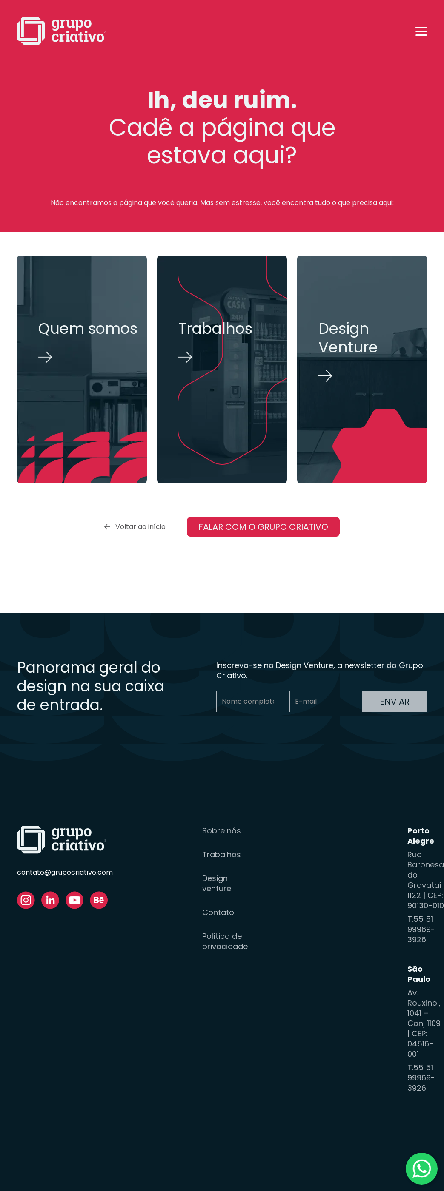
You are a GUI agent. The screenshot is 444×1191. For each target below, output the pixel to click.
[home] (61, 31)
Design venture (216, 883)
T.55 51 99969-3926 (421, 929)
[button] (421, 31)
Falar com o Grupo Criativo (263, 527)
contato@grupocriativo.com (65, 872)
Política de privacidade (225, 941)
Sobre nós (221, 831)
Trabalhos (221, 855)
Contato (218, 912)
